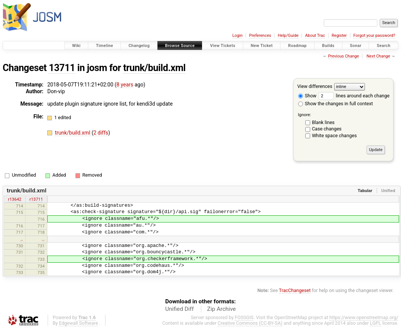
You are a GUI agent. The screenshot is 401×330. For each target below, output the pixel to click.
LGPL (375, 323)
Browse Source (180, 45)
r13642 (14, 199)
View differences (314, 86)
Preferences (260, 35)
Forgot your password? (374, 35)
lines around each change (353, 95)
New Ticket (262, 45)
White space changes (334, 135)
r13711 (36, 199)
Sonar (356, 45)
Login (237, 35)
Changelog (138, 45)
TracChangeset (295, 290)
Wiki (76, 45)
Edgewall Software (78, 323)
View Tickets (222, 45)
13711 (62, 67)
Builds (328, 45)
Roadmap (297, 45)
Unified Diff (179, 309)
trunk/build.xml (154, 67)
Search (383, 45)
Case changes (327, 129)
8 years (124, 85)
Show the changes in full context (335, 103)
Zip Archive (221, 309)
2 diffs (101, 133)
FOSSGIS (244, 317)
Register (339, 35)
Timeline (104, 45)
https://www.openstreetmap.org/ (363, 317)
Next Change (378, 56)
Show (307, 95)
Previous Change (343, 56)
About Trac (315, 35)
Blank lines (323, 122)
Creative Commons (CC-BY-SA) (250, 323)
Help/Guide (288, 35)
